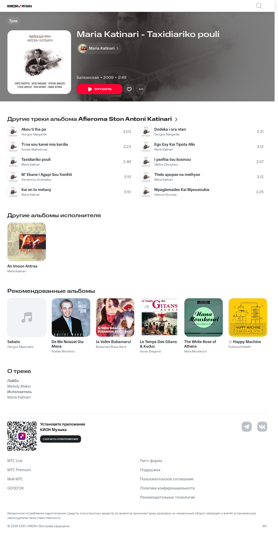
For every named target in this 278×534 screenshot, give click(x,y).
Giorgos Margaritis (34, 134)
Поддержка (150, 470)
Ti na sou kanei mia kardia (44, 144)
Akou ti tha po (33, 129)
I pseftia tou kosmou (172, 159)
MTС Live (15, 461)
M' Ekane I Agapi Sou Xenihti (46, 174)
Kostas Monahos (63, 351)
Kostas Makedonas (34, 149)
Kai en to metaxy (36, 190)
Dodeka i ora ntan (170, 129)
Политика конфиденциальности (167, 488)
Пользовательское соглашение (167, 479)
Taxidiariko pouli (35, 159)
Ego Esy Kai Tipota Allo (174, 144)
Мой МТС (15, 479)
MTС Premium (19, 470)
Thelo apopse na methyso (177, 174)
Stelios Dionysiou (166, 164)
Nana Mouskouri (195, 351)
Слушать (99, 89)
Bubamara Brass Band (111, 347)
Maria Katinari (30, 164)
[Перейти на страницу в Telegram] (247, 427)
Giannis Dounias (165, 195)
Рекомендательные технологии (167, 497)
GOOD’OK (15, 488)
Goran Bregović (150, 351)
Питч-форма (151, 461)
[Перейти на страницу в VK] (262, 427)
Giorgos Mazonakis (20, 347)
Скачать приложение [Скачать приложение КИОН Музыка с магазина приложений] (60, 439)
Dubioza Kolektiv (239, 347)
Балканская (88, 77)
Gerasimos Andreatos (36, 179)
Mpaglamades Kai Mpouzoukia (181, 190)
